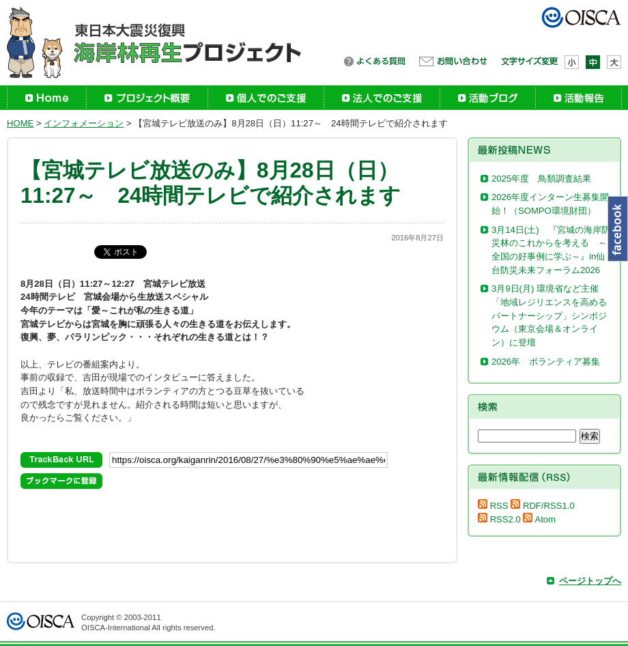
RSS (493, 506)
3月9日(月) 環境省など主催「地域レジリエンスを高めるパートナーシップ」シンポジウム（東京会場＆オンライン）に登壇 (549, 315)
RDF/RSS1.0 (542, 506)
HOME (20, 123)
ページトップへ (590, 581)
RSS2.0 (499, 519)
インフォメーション (84, 123)
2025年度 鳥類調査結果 (541, 178)
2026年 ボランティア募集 (550, 361)
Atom (539, 519)
